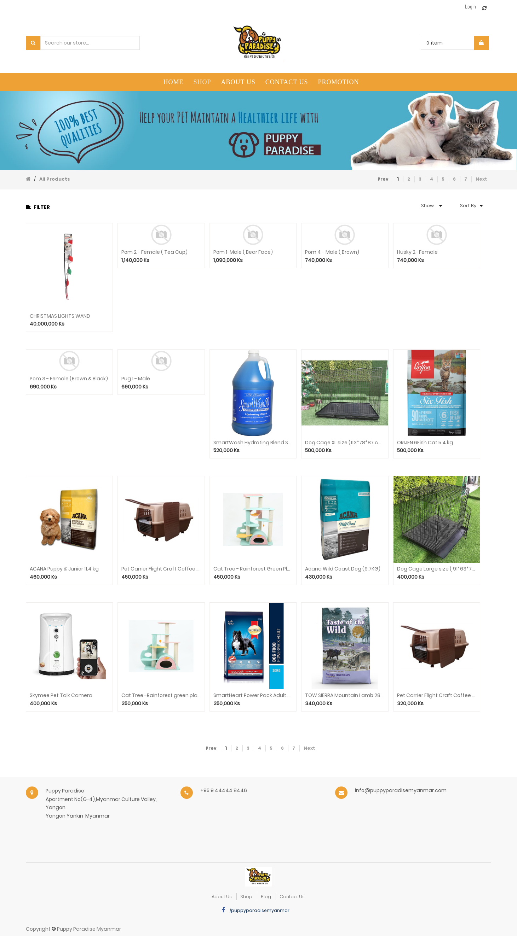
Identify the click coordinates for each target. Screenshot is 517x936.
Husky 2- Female (417, 252)
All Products (54, 179)
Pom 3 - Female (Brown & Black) (69, 378)
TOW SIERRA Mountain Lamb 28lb (344, 695)
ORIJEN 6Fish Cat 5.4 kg (425, 442)
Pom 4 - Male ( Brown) (332, 252)
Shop (246, 896)
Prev (383, 179)
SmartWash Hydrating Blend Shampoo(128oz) (253, 442)
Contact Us (292, 896)
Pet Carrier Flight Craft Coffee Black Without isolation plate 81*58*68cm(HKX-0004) (161, 569)
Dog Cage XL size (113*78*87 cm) (344, 442)
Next (481, 179)
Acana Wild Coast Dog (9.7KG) (342, 569)
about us (222, 896)
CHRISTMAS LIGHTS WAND (60, 316)
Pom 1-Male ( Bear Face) (243, 252)
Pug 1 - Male (135, 378)
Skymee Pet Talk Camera (61, 695)
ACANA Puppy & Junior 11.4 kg (64, 569)
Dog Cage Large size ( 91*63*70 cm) (436, 569)
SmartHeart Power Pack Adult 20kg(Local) (253, 695)
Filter (38, 207)
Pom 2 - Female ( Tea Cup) (154, 252)
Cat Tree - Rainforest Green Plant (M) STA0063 (253, 569)
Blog (266, 896)
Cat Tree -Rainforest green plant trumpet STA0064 (161, 695)
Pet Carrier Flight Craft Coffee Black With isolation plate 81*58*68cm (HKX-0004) (436, 695)
